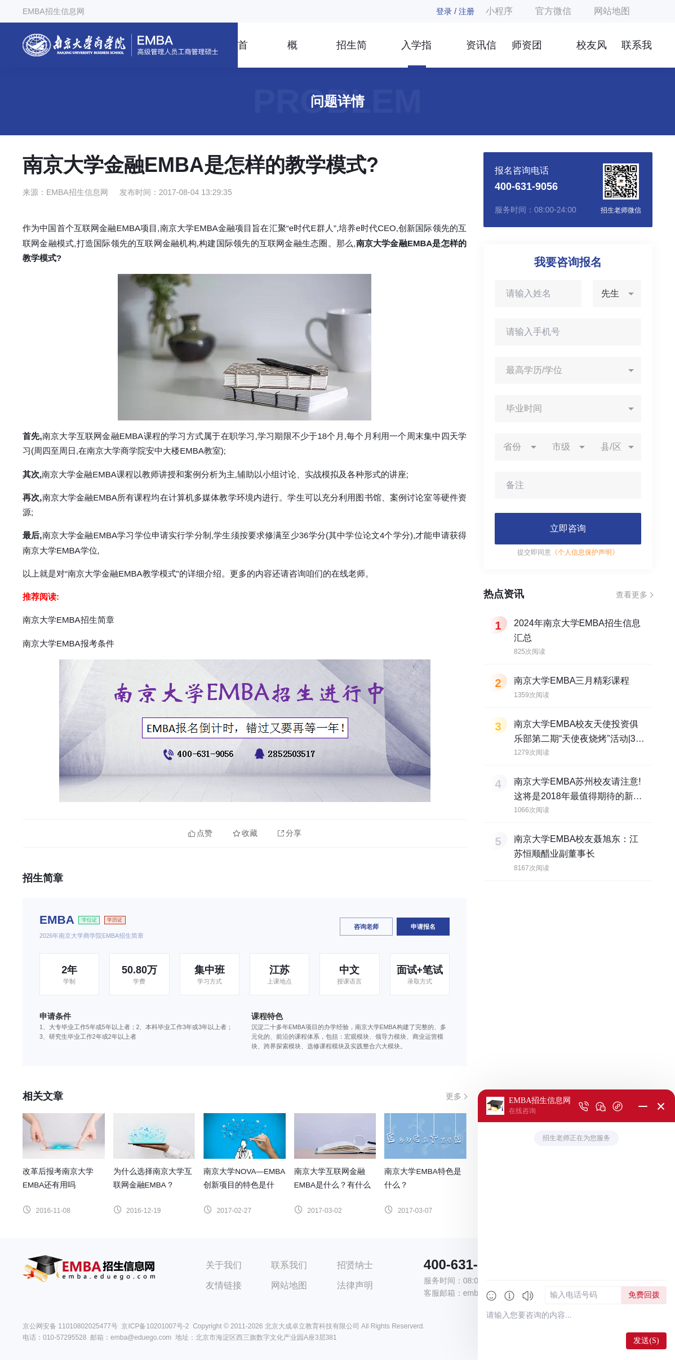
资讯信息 (481, 53)
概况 (292, 53)
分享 (289, 833)
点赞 (200, 833)
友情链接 (224, 1285)
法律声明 (355, 1285)
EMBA (56, 919)
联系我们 (636, 53)
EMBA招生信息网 (54, 11)
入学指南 (416, 53)
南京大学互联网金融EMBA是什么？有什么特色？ (332, 1185)
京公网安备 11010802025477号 (70, 1326)
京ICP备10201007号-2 (155, 1326)
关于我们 (224, 1265)
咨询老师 (366, 926)
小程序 (499, 11)
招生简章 (351, 53)
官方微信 (553, 11)
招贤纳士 (355, 1265)
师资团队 (527, 53)
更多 (453, 1096)
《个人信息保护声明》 (585, 552)
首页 (243, 53)
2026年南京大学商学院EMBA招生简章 (91, 935)
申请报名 (423, 926)
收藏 (245, 833)
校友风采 (591, 53)
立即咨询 (568, 528)
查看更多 (631, 594)
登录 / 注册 (455, 11)
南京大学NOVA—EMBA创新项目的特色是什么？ (244, 1185)
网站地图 (612, 11)
